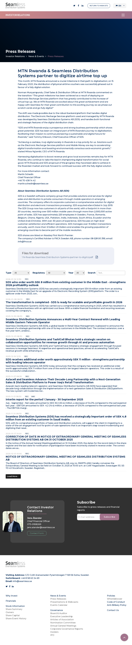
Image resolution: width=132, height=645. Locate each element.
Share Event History (16, 618)
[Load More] (13, 476)
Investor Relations (15, 56)
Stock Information (15, 606)
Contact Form (37, 533)
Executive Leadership (61, 616)
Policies (111, 596)
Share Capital (13, 615)
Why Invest (11, 596)
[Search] (111, 273)
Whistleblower (114, 599)
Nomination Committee (63, 622)
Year (70, 273)
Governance (56, 610)
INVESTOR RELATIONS (17, 15)
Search (92, 273)
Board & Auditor (58, 613)
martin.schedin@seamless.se (33, 183)
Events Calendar (58, 605)
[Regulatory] (55, 273)
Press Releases (58, 599)
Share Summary (14, 609)
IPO (52, 635)
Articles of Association (62, 619)
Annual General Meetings (63, 626)
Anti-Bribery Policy (116, 605)
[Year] (80, 273)
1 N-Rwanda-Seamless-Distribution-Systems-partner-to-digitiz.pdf (57, 257)
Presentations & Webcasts (64, 602)
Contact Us (113, 610)
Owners (10, 612)
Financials (11, 601)
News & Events (36, 56)
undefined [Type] (21, 273)
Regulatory (39, 273)
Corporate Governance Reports (66, 629)
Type (8, 273)
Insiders (54, 632)
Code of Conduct (116, 602)
